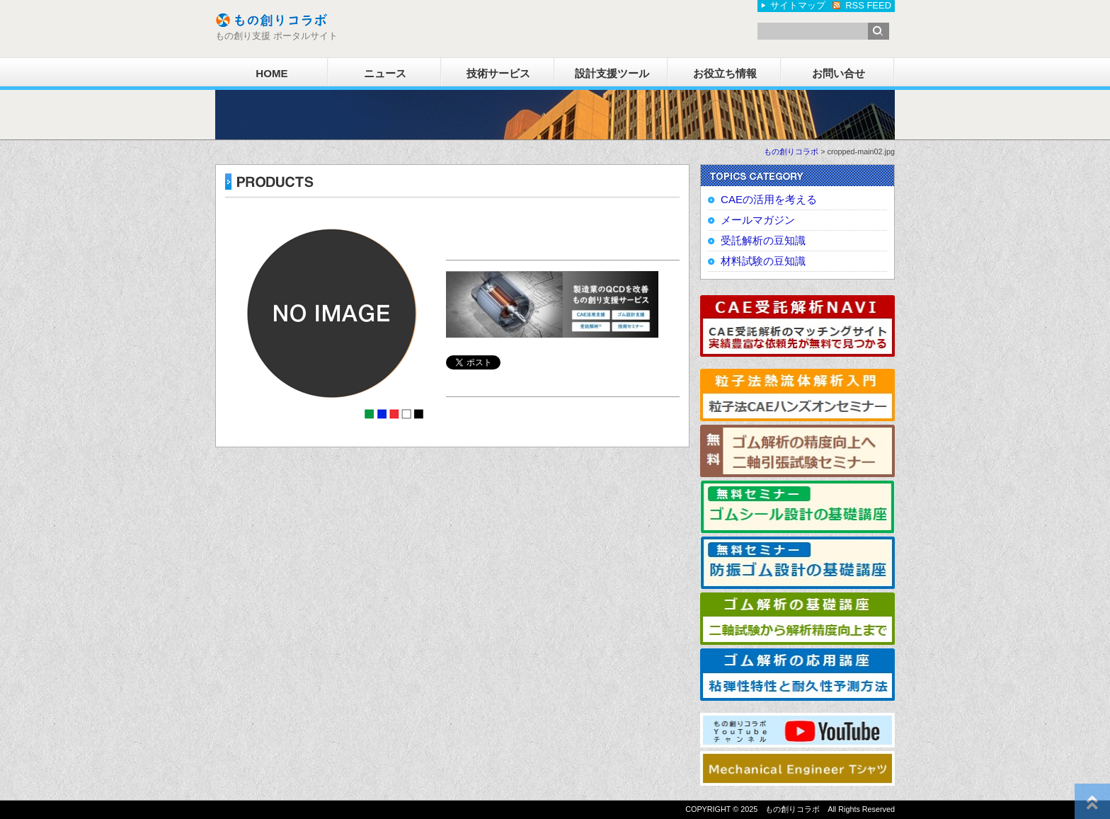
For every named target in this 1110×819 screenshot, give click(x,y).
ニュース (385, 73)
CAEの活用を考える (769, 199)
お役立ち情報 (725, 73)
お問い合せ (838, 73)
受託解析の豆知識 (763, 240)
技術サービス (498, 73)
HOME (271, 73)
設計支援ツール (612, 73)
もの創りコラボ (791, 151)
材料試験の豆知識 (763, 261)
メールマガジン (758, 220)
